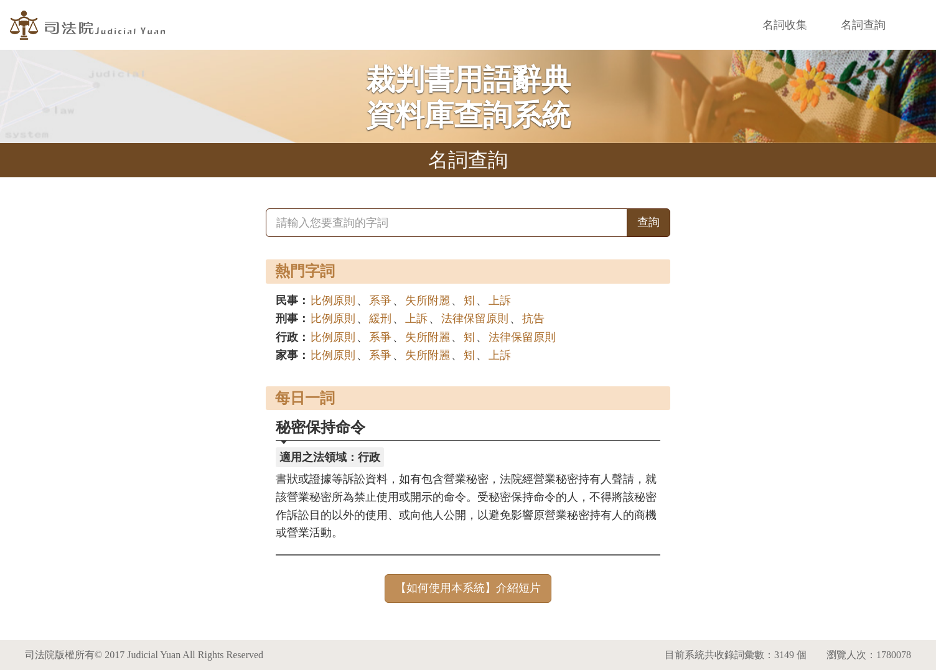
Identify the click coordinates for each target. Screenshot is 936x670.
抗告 (533, 318)
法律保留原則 (474, 318)
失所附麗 (427, 300)
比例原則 (333, 300)
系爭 (380, 300)
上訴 (500, 300)
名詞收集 (784, 25)
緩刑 (380, 318)
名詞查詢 (863, 25)
